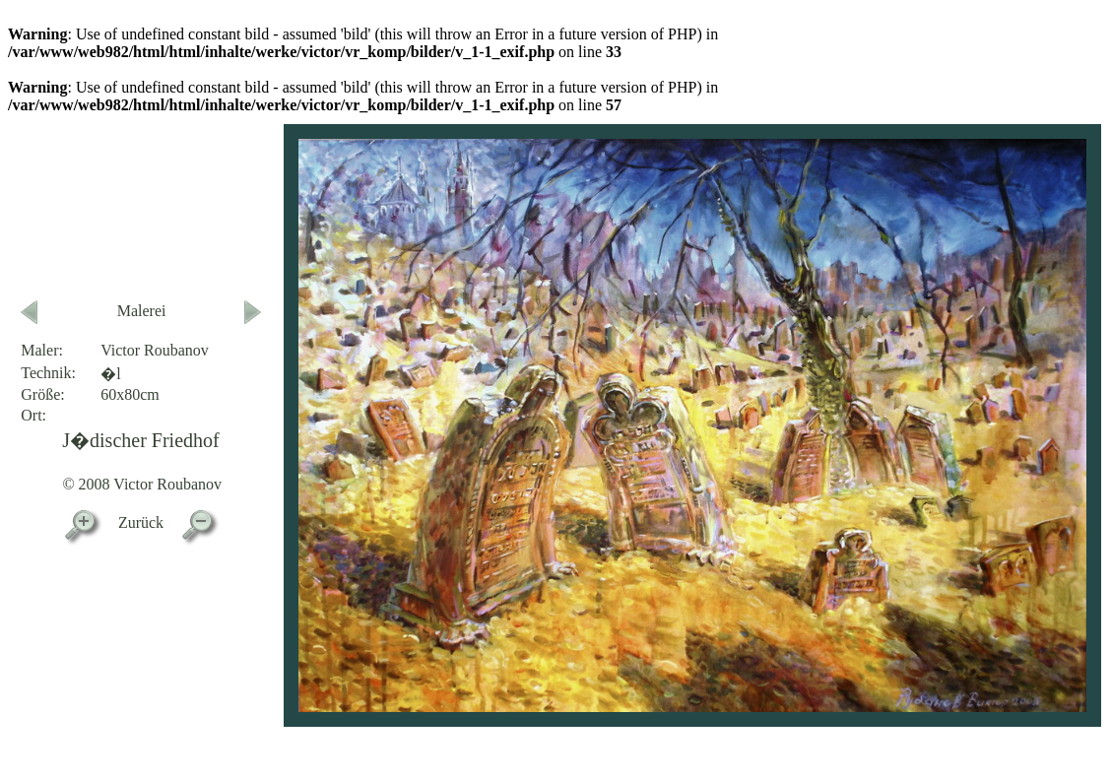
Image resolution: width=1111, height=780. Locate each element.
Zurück (140, 522)
